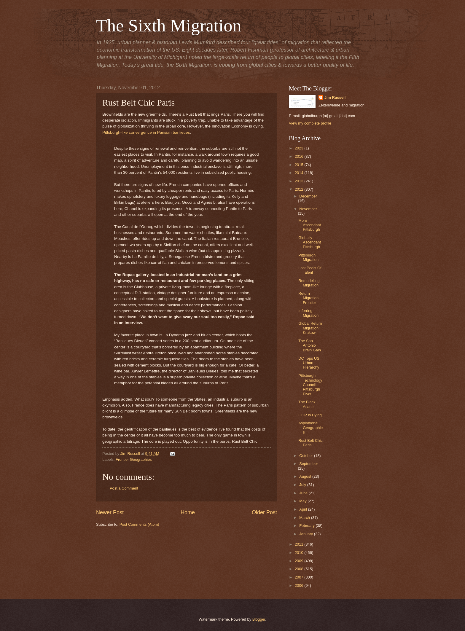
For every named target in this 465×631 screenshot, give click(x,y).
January (306, 534)
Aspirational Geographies (310, 427)
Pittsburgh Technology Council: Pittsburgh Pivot (310, 384)
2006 (299, 585)
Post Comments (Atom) (139, 524)
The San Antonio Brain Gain (309, 345)
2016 (299, 156)
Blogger (258, 619)
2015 (299, 164)
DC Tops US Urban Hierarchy (308, 363)
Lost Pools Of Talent (309, 270)
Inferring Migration (308, 312)
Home (188, 512)
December (308, 196)
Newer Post (110, 512)
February (307, 525)
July (303, 484)
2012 (299, 189)
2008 (299, 569)
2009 (299, 561)
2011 (299, 544)
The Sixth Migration (168, 25)
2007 (299, 577)
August (305, 476)
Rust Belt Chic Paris (310, 442)
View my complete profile (310, 123)
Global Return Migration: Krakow (310, 328)
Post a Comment (124, 488)
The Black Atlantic (306, 404)
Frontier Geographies (134, 459)
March (305, 517)
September (308, 463)
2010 (299, 552)
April (303, 509)
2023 (299, 148)
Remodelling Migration (309, 282)
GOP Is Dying (309, 415)
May (303, 501)
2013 (299, 181)
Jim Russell (335, 97)
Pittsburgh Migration (308, 257)
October (306, 455)
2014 (299, 173)
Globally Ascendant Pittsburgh (309, 242)
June (304, 493)
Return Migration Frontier (308, 298)
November (308, 209)
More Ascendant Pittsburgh (309, 225)
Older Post (264, 512)
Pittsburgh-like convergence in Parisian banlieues (146, 132)
